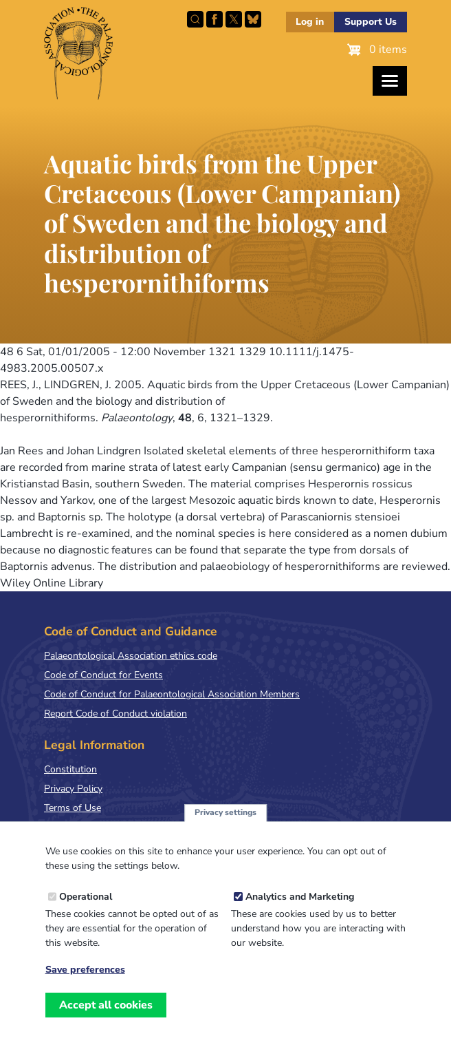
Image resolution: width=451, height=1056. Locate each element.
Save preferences (85, 986)
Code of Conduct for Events (103, 675)
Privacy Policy (73, 788)
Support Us (370, 21)
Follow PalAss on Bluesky (253, 19)
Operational (85, 913)
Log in (310, 21)
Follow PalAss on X (234, 19)
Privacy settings (225, 829)
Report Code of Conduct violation (115, 713)
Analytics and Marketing (299, 913)
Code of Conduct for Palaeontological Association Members (172, 694)
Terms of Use (72, 807)
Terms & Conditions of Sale (103, 827)
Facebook (214, 19)
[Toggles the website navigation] (390, 81)
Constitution (70, 769)
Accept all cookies (106, 1021)
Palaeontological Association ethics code (130, 655)
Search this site (195, 19)
